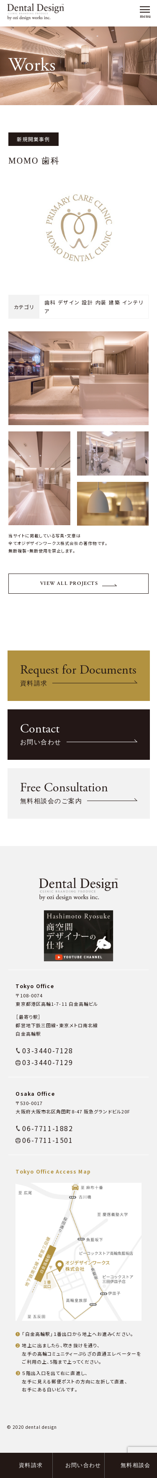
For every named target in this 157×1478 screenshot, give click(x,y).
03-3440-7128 (47, 1063)
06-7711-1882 (47, 1141)
